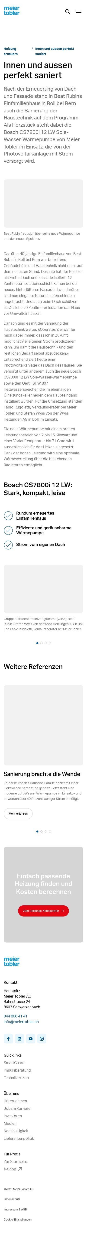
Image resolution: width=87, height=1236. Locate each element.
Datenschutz (12, 1199)
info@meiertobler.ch (21, 1022)
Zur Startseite (15, 1162)
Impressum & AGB (15, 1209)
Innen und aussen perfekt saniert (54, 51)
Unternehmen (15, 1101)
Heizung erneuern (11, 51)
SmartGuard (14, 1063)
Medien (10, 1123)
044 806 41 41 (15, 1016)
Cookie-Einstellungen (18, 1219)
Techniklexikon (16, 1078)
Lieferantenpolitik (19, 1138)
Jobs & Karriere (17, 1108)
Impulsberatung (17, 1070)
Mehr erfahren (20, 813)
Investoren (13, 1116)
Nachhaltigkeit (16, 1131)
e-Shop (13, 1169)
